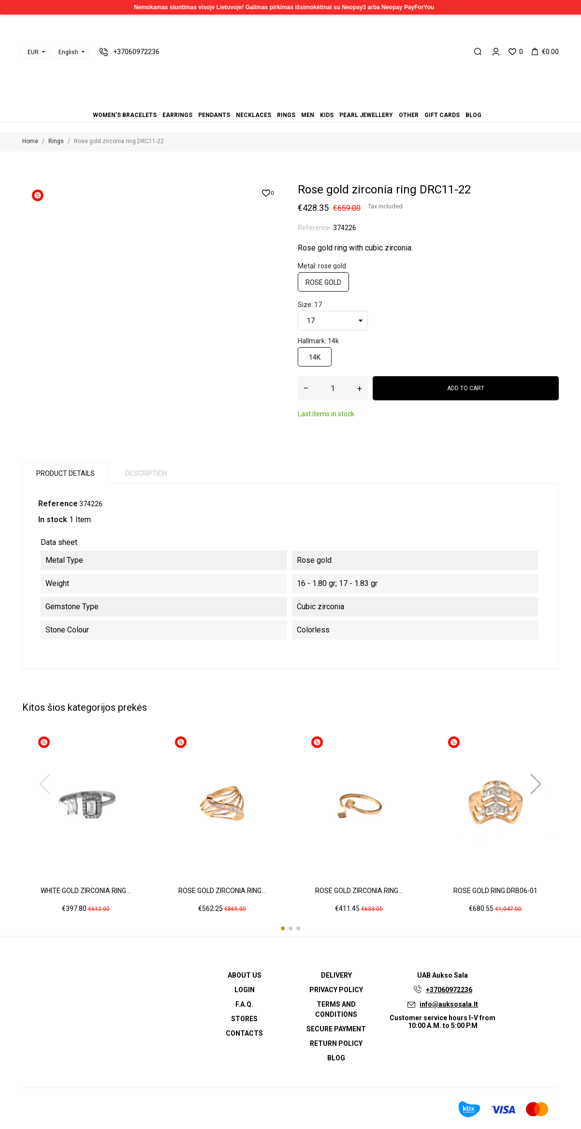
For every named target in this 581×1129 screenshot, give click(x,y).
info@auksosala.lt (449, 1004)
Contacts (244, 1033)
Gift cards (314, 102)
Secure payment (336, 1029)
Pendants (273, 102)
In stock (52, 519)
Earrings (267, 102)
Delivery (336, 975)
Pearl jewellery (302, 102)
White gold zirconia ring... (86, 890)
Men (290, 102)
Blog (319, 102)
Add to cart (465, 388)
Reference (58, 503)
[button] (283, 928)
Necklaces (279, 102)
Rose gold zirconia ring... (222, 890)
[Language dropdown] (70, 52)
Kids (296, 102)
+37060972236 (449, 990)
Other (308, 102)
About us (244, 975)
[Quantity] (332, 388)
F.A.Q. (244, 1004)
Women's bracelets (261, 102)
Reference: (315, 228)
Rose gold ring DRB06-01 (495, 890)
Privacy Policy (336, 990)
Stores (244, 1019)
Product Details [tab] (65, 473)
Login (244, 990)
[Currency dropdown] (35, 52)
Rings (285, 102)
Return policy (336, 1043)
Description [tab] (146, 473)
